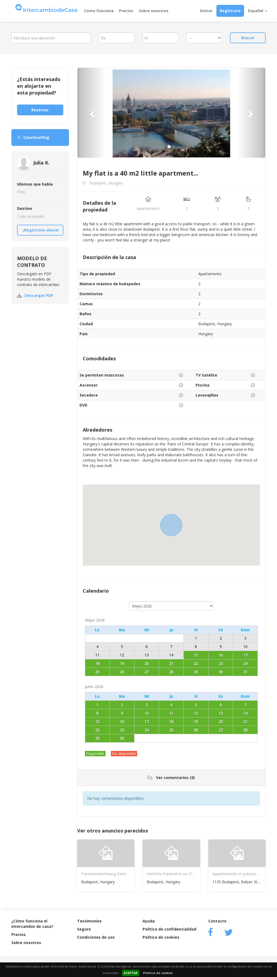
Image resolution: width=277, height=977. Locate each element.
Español (257, 10)
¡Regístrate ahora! (41, 230)
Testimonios (89, 921)
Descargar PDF (39, 295)
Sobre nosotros (154, 10)
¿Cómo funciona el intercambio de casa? (32, 923)
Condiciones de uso (96, 937)
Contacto (217, 921)
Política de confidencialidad (169, 929)
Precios (126, 10)
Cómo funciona (99, 10)
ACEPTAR (131, 973)
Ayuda (149, 921)
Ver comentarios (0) (171, 777)
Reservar (40, 109)
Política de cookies (158, 973)
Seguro (84, 929)
